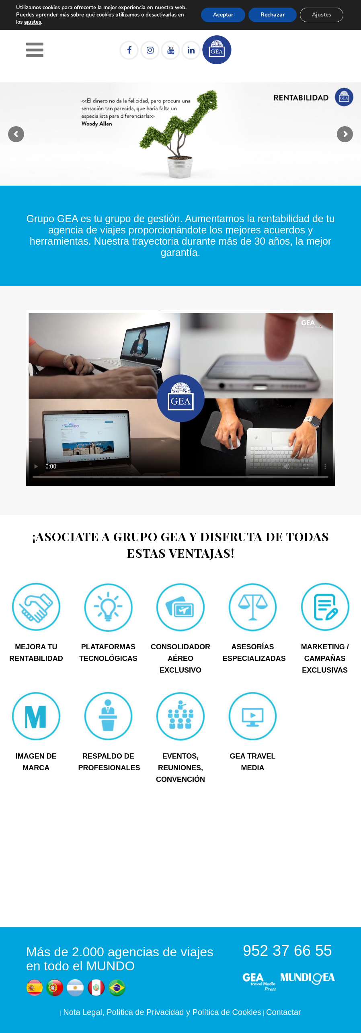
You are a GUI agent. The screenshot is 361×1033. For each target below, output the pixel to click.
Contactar (283, 1012)
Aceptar (223, 14)
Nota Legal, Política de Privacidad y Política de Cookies (162, 1012)
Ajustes (321, 14)
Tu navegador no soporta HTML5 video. (180, 398)
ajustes (32, 22)
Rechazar (272, 14)
